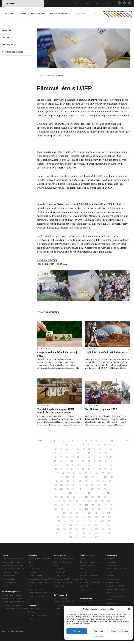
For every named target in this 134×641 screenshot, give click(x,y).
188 (111, 509)
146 (89, 493)
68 (112, 461)
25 (56, 449)
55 (100, 457)
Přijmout (76, 631)
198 (57, 517)
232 (102, 529)
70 (62, 465)
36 (55, 453)
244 (76, 537)
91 (57, 473)
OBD (88, 3)
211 (84, 521)
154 (80, 497)
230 (90, 529)
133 (67, 489)
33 (100, 449)
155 (86, 497)
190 (64, 513)
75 (89, 465)
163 (77, 501)
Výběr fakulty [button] (23, 3)
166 (96, 501)
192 (77, 513)
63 (83, 461)
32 (94, 449)
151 (62, 497)
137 (92, 489)
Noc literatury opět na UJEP (101, 409)
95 (80, 473)
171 (68, 505)
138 (98, 489)
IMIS (97, 3)
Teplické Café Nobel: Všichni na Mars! (107, 352)
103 (67, 477)
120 (110, 481)
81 (61, 469)
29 (78, 449)
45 (106, 453)
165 (89, 501)
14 (56, 445)
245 (83, 537)
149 (108, 493)
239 (89, 533)
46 (111, 453)
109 (105, 477)
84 (78, 469)
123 (67, 485)
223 (102, 525)
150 (55, 497)
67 (106, 461)
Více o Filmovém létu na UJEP (52, 263)
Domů (42, 75)
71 (67, 465)
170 (62, 505)
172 (74, 505)
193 (83, 513)
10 (96, 441)
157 (99, 497)
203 (89, 517)
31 (89, 449)
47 (56, 457)
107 (93, 477)
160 (58, 501)
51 (78, 457)
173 (80, 505)
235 (64, 533)
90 (111, 469)
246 (90, 537)
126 (86, 485)
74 (83, 465)
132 (61, 489)
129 (105, 485)
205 (102, 517)
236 (70, 533)
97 (91, 473)
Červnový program (47, 259)
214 (102, 521)
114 (74, 481)
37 (61, 453)
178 (111, 505)
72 (72, 465)
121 (55, 485)
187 (105, 509)
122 (61, 485)
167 (102, 501)
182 (74, 509)
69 (56, 465)
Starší (127, 440)
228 (77, 529)
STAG (107, 3)
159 (111, 497)
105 (80, 477)
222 (95, 525)
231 (96, 529)
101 (55, 477)
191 (71, 513)
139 (105, 489)
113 (68, 481)
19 (83, 445)
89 (105, 469)
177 (105, 505)
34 (106, 449)
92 (63, 473)
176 (99, 505)
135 (80, 489)
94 (74, 473)
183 (80, 509)
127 (92, 485)
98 (97, 473)
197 (108, 513)
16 (67, 445)
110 (112, 477)
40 (78, 453)
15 (62, 445)
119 (104, 481)
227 (70, 529)
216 (58, 525)
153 (74, 497)
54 (95, 457)
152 (68, 497)
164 (83, 501)
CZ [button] (78, 3)
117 (92, 481)
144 (77, 493)
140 (111, 489)
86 (89, 469)
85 (83, 469)
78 (106, 465)
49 (67, 457)
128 (98, 485)
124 (74, 485)
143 (70, 493)
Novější (40, 440)
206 (109, 517)
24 (110, 445)
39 (72, 453)
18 (77, 445)
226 (64, 529)
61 (72, 461)
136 (86, 489)
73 (78, 465)
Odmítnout (98, 631)
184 (86, 509)
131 (55, 489)
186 (99, 509)
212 (90, 521)
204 (96, 517)
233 (109, 529)
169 (55, 505)
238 (83, 533)
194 (89, 513)
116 (86, 481)
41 (83, 453)
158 (105, 497)
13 (112, 441)
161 (64, 501)
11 (101, 441)
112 (62, 481)
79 (111, 465)
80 (56, 469)
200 (70, 517)
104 (73, 477)
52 (83, 457)
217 (64, 525)
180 (62, 509)
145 (83, 493)
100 (108, 473)
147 (96, 493)
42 (89, 453)
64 (89, 461)
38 (66, 453)
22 (99, 445)
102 (61, 477)
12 (106, 441)
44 (100, 453)
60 (66, 461)
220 (83, 525)
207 (58, 521)
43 (94, 453)
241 (103, 533)
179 (55, 509)
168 (108, 501)
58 (55, 461)
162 (70, 501)
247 (96, 537)
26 (61, 449)
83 (72, 469)
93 (69, 473)
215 (108, 521)
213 (96, 521)
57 (111, 457)
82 (67, 469)
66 (100, 461)
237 (77, 533)
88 (100, 469)
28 (72, 449)
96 (86, 473)
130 (111, 485)
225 (57, 529)
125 (80, 485)
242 (109, 533)
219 (76, 525)
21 (94, 445)
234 (57, 533)
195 (96, 513)
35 (111, 449)
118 (98, 481)
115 (80, 481)
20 (88, 445)
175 (92, 505)
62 (78, 461)
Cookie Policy (98, 636)
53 (89, 457)
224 (108, 525)
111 (57, 481)
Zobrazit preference (119, 631)
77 (100, 465)
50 (73, 457)
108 (99, 477)
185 (92, 509)
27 (67, 449)
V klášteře (70, 167)
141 (58, 493)
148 (102, 493)
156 (92, 497)
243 (70, 537)
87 (94, 469)
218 (70, 525)
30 (84, 449)
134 (73, 489)
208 (64, 521)
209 (71, 521)
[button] (128, 609)
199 (63, 517)
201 (76, 517)
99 (103, 473)
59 (61, 461)
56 (106, 457)
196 (102, 513)
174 (86, 505)
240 (96, 533)
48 (61, 457)
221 (89, 525)
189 (58, 513)
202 (83, 517)
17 (72, 445)
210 (78, 521)
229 (83, 529)
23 (105, 445)
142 (64, 493)
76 (95, 465)
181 (68, 509)
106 (86, 477)
